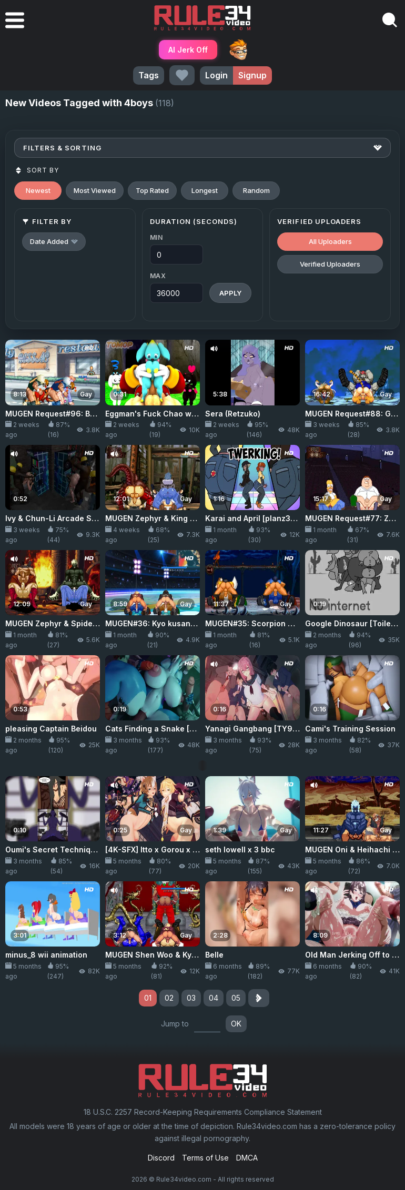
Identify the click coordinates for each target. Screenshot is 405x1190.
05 (235, 997)
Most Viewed (95, 190)
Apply (230, 293)
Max (158, 276)
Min (156, 237)
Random (256, 190)
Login (216, 75)
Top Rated (152, 190)
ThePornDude (238, 49)
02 (169, 997)
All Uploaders (330, 241)
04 (213, 997)
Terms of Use (205, 1157)
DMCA (247, 1157)
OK (236, 1023)
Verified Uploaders (330, 264)
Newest (38, 190)
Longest (204, 190)
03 (191, 997)
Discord (161, 1157)
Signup (252, 75)
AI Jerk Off (188, 49)
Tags (148, 75)
